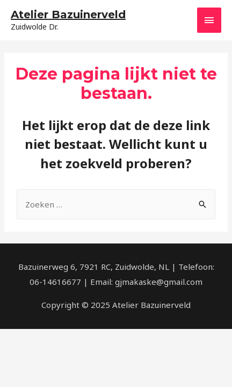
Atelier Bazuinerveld (68, 14)
